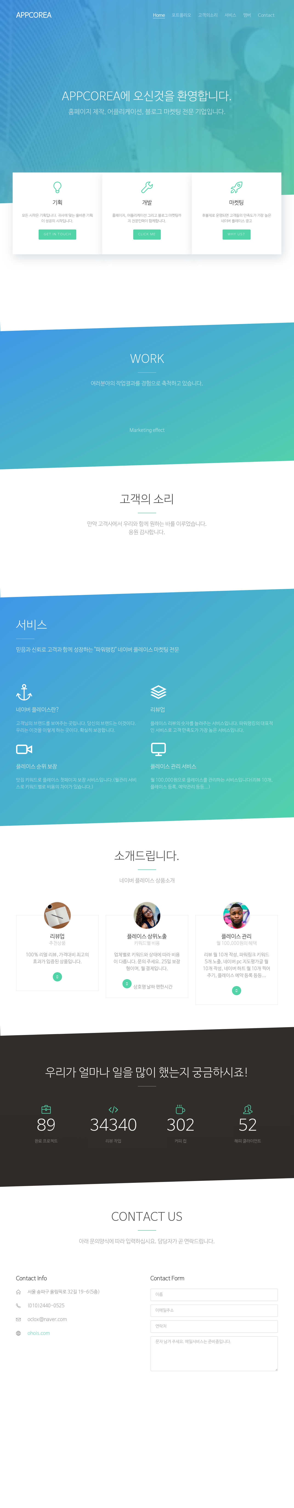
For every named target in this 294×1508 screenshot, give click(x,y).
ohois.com (39, 1333)
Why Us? (237, 234)
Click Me (147, 234)
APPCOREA (33, 15)
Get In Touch (57, 234)
